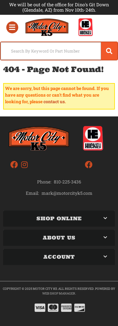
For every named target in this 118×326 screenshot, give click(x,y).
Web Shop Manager (58, 293)
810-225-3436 (67, 182)
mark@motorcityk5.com (67, 193)
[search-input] (51, 50)
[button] (59, 51)
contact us (54, 101)
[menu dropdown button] (12, 27)
